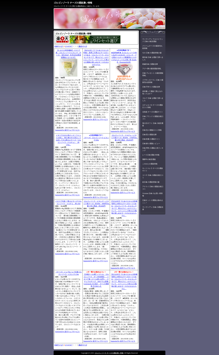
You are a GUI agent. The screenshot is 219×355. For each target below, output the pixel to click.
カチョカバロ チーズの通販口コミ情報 (152, 106)
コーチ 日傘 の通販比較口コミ (152, 176)
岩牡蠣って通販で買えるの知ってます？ (152, 92)
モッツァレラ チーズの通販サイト (152, 169)
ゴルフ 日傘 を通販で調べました (152, 99)
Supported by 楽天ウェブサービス (67, 130)
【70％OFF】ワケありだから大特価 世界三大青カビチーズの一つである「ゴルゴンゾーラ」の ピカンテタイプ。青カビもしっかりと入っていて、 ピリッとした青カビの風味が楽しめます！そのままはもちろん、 (124, 208)
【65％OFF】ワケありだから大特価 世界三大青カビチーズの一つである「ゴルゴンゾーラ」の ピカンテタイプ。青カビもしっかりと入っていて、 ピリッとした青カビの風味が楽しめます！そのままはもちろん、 (124, 281)
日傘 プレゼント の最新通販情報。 (152, 74)
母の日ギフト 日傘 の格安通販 (152, 124)
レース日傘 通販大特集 (151, 155)
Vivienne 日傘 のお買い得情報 (152, 194)
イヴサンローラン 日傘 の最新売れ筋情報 (152, 81)
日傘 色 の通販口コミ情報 (152, 130)
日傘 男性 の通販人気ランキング (152, 149)
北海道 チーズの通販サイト (152, 112)
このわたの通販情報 (149, 164)
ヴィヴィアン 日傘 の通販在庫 (152, 208)
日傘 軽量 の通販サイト (151, 139)
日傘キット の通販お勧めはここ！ (152, 201)
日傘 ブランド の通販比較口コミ (152, 117)
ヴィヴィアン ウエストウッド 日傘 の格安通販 (152, 40)
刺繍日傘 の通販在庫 (150, 64)
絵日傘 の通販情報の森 (151, 182)
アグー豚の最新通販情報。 (152, 69)
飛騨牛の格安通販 (149, 159)
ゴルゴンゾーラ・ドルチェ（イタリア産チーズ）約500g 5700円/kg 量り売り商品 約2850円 (124, 137)
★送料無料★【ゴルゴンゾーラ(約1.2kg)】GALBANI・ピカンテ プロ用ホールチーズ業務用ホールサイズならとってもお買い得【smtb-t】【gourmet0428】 (124, 57)
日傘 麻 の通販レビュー (151, 144)
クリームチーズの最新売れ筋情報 (152, 47)
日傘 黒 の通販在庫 (149, 135)
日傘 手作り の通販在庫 (151, 87)
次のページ (83, 46)
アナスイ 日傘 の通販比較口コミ (152, 188)
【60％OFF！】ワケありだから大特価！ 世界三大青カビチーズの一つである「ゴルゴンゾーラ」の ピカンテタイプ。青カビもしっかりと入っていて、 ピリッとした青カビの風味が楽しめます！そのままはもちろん (96, 57)
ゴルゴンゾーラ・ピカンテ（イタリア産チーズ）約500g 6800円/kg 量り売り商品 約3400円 (97, 203)
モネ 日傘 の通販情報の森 (152, 53)
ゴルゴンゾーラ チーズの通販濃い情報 (73, 3)
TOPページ (58, 46)
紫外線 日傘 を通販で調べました (152, 58)
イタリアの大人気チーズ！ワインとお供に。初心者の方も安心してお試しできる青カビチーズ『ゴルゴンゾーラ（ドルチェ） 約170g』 (68, 140)
